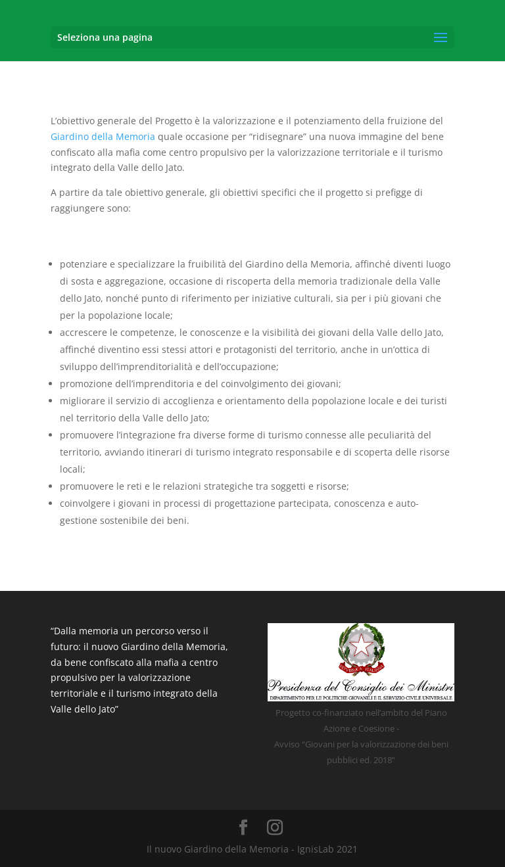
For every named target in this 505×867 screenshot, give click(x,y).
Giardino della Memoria (103, 136)
